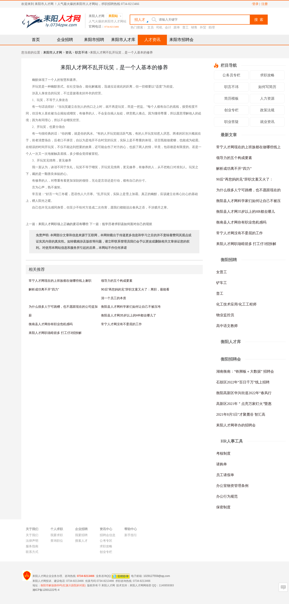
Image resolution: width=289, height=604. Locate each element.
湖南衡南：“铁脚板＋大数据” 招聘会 (245, 371)
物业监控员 (225, 315)
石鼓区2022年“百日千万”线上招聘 (243, 382)
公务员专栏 (231, 75)
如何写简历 (267, 87)
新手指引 (130, 535)
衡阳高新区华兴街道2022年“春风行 (244, 393)
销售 (194, 27)
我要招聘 (81, 535)
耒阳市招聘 (94, 39)
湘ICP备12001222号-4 (45, 589)
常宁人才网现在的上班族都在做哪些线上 (248, 147)
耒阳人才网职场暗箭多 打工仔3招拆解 (55, 333)
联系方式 (32, 552)
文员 (150, 27)
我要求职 (56, 535)
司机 (159, 27)
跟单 (177, 27)
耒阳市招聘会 (181, 39)
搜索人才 (81, 540)
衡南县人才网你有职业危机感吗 (51, 324)
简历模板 (231, 98)
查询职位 (56, 540)
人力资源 (267, 98)
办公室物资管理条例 (232, 486)
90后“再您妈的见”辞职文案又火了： (244, 179)
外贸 (203, 27)
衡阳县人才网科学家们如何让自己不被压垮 (131, 306)
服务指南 (32, 546)
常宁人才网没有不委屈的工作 (121, 324)
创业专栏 (231, 110)
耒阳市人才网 (52, 52)
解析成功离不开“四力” (44, 289)
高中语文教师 (227, 326)
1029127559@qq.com (156, 575)
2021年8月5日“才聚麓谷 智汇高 (240, 414)
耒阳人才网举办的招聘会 (236, 425)
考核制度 (223, 453)
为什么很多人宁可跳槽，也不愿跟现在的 (248, 190)
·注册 (264, 4)
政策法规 (267, 110)
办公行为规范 (227, 496)
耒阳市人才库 (123, 39)
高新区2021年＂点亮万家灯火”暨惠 (244, 404)
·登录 (255, 4)
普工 (185, 27)
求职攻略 (267, 75)
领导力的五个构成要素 (116, 280)
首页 (36, 39)
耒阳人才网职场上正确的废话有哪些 (63, 224)
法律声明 (32, 540)
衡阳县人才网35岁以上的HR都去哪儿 (245, 211)
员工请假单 (225, 475)
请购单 (221, 464)
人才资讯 (152, 39)
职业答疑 (231, 122)
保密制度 (223, 507)
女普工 (221, 272)
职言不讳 (81, 52)
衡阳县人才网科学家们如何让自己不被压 (248, 201)
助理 (212, 27)
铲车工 (221, 283)
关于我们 (32, 535)
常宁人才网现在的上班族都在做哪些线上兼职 (60, 280)
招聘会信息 (107, 535)
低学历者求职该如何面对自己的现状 (127, 224)
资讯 (68, 52)
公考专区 (106, 540)
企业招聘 (65, 39)
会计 (168, 27)
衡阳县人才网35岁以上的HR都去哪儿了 (128, 315)
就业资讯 (267, 122)
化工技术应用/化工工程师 (236, 304)
